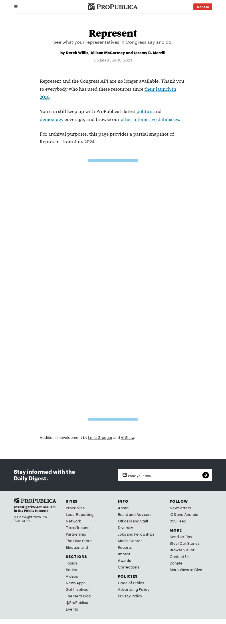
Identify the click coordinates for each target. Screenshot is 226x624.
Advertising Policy (133, 589)
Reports (125, 547)
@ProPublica (77, 602)
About (123, 507)
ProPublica (75, 507)
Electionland (77, 547)
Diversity (125, 527)
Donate (176, 562)
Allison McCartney (107, 52)
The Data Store (79, 540)
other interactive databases (150, 119)
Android (191, 514)
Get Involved (77, 589)
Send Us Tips (181, 536)
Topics (71, 562)
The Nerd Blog (78, 595)
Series (71, 569)
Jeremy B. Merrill (149, 52)
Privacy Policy (130, 595)
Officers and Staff (133, 520)
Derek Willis (77, 52)
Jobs (122, 533)
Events (72, 608)
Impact (124, 553)
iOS (173, 514)
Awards (124, 560)
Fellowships (144, 533)
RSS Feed (178, 520)
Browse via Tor (182, 549)
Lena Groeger (100, 437)
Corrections (128, 566)
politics (144, 111)
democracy (52, 119)
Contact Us (179, 556)
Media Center (130, 540)
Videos (72, 576)
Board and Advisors (134, 514)
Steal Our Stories (184, 543)
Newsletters (180, 507)
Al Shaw (127, 437)
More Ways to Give (186, 569)
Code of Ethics (131, 582)
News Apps (75, 582)
